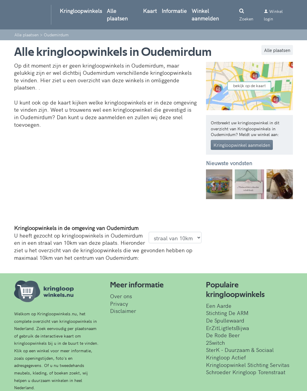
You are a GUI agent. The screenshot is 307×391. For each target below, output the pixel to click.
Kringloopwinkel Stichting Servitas (247, 364)
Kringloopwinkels (81, 10)
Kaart (150, 10)
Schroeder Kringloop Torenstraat (245, 372)
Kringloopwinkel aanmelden (241, 145)
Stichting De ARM (227, 313)
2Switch (215, 342)
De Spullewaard (225, 320)
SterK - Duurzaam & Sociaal (240, 349)
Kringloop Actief (226, 357)
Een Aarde (218, 305)
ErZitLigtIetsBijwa (227, 328)
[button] (212, 184)
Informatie (174, 10)
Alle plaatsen (117, 14)
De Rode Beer (223, 335)
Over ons (121, 296)
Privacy (119, 303)
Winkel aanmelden (205, 14)
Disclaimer (123, 310)
